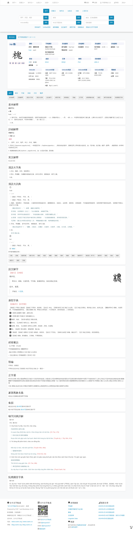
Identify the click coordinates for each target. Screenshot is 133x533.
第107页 (23, 409)
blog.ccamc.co (27, 525)
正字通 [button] (81, 97)
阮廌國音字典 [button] (119, 97)
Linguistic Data (73, 518)
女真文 (39, 2)
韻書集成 (81, 27)
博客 (116, 2)
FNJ (79, 62)
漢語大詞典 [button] (40, 97)
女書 (47, 2)
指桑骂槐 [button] (23, 255)
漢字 (14, 2)
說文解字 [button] (49, 97)
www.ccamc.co (28, 521)
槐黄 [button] (18, 260)
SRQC (64, 62)
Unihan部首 (46, 27)
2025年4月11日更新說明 (106, 509)
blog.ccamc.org (17, 525)
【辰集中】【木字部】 (18, 304)
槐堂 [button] (44, 255)
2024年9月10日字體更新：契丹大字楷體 (112, 515)
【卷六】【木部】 (16, 273)
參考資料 (74, 527)
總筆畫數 (56, 27)
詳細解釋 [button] (20, 97)
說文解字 (64, 27)
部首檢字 (38, 27)
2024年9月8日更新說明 (106, 518)
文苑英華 (71, 515)
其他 (124, 2)
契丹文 (30, 2)
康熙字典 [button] (57, 97)
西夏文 (22, 2)
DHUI (47, 62)
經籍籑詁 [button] (66, 97)
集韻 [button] (99, 97)
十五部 (20, 291)
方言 (35, 93)
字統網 (70, 506)
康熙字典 (72, 27)
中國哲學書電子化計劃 (75, 509)
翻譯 (41, 93)
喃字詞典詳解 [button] (107, 97)
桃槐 (13, 248)
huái (30, 50)
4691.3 (96, 62)
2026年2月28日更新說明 (106, 506)
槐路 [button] (117, 255)
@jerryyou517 (45, 522)
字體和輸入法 (105, 2)
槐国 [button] (39, 255)
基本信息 (12, 37)
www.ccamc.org (17, 521)
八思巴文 (55, 2)
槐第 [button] (73, 255)
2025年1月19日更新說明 (106, 512)
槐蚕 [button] (106, 255)
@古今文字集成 (46, 519)
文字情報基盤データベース (26, 37)
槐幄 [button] (50, 255)
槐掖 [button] (56, 255)
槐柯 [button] (61, 255)
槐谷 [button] (111, 255)
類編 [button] (74, 97)
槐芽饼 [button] (100, 255)
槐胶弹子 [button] (80, 255)
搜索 (46, 17)
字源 (22, 93)
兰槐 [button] (11, 255)
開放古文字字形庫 (92, 27)
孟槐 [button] (16, 255)
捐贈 (94, 2)
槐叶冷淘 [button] (31, 255)
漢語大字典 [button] (30, 97)
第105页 (19, 406)
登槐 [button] (23, 260)
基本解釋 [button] (11, 97)
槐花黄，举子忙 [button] (90, 255)
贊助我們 (42, 529)
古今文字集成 (12, 506)
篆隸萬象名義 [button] (90, 97)
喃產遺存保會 (81, 525)
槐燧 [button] (67, 255)
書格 (69, 512)
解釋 (10, 93)
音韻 (29, 93)
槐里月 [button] (12, 260)
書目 (16, 93)
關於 (86, 2)
